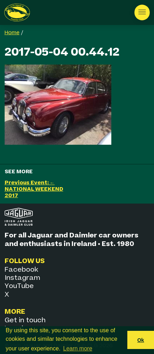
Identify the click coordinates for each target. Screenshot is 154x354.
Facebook (21, 270)
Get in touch (25, 320)
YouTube (19, 286)
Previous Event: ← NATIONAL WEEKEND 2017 (34, 189)
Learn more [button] (77, 348)
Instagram (22, 278)
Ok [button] (140, 340)
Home (12, 33)
